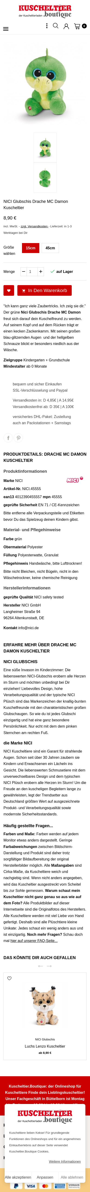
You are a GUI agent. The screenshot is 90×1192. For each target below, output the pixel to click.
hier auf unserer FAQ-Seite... (34, 941)
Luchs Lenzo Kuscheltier (45, 1046)
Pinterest (18, 437)
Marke (8, 481)
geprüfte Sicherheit (20, 505)
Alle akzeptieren (18, 1177)
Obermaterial (14, 547)
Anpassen (45, 1177)
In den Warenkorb (44, 290)
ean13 (8, 497)
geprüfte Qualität (18, 597)
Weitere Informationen (65, 1161)
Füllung (10, 555)
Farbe (8, 539)
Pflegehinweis (15, 563)
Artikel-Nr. (12, 489)
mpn (47, 497)
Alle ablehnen (72, 1177)
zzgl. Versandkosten (34, 226)
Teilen (8, 437)
